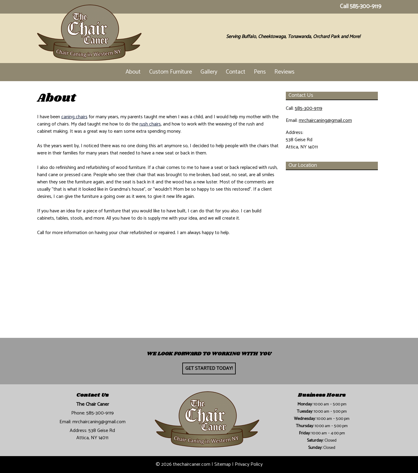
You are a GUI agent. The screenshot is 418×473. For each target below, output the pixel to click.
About (133, 72)
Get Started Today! (209, 368)
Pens (260, 72)
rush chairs (150, 124)
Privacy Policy (249, 464)
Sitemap (222, 464)
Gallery (208, 72)
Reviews (284, 72)
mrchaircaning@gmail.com (325, 120)
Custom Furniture (170, 72)
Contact (235, 72)
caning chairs (74, 117)
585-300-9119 (365, 6)
